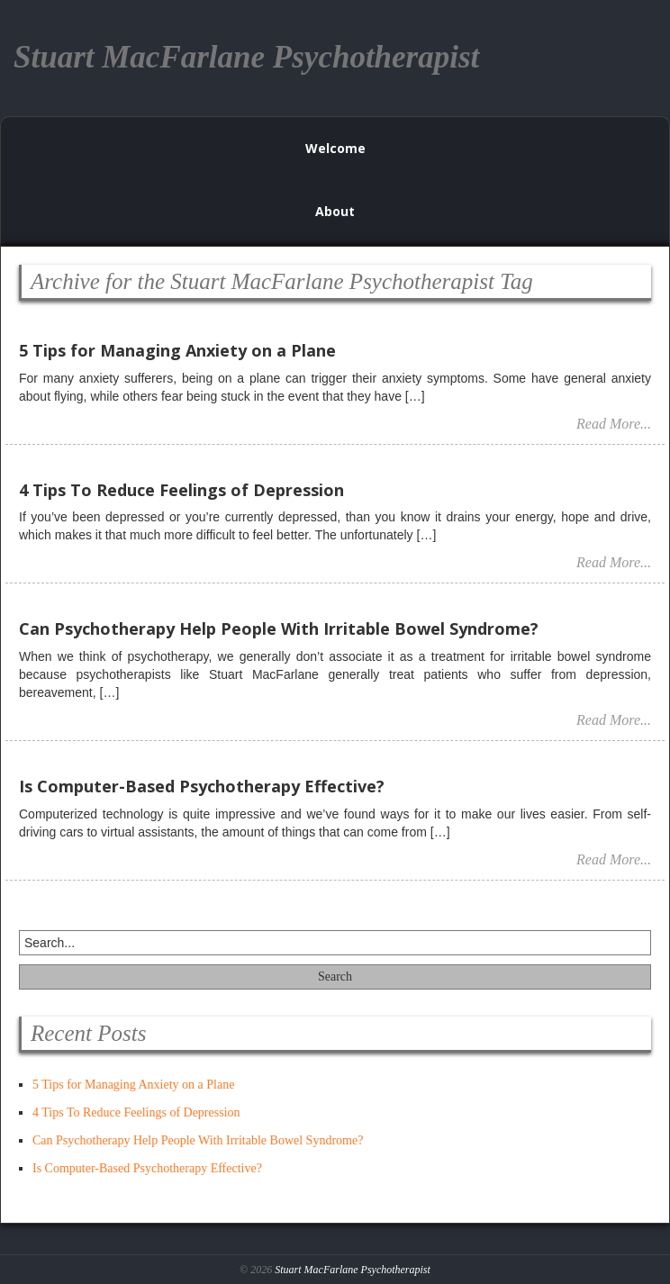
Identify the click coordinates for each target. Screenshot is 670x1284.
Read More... (613, 423)
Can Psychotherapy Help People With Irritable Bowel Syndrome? (197, 1140)
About (335, 211)
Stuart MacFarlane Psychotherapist (352, 1269)
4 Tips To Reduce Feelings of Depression (136, 1112)
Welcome (335, 148)
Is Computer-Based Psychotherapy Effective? (147, 1168)
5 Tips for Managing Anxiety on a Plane (133, 1084)
